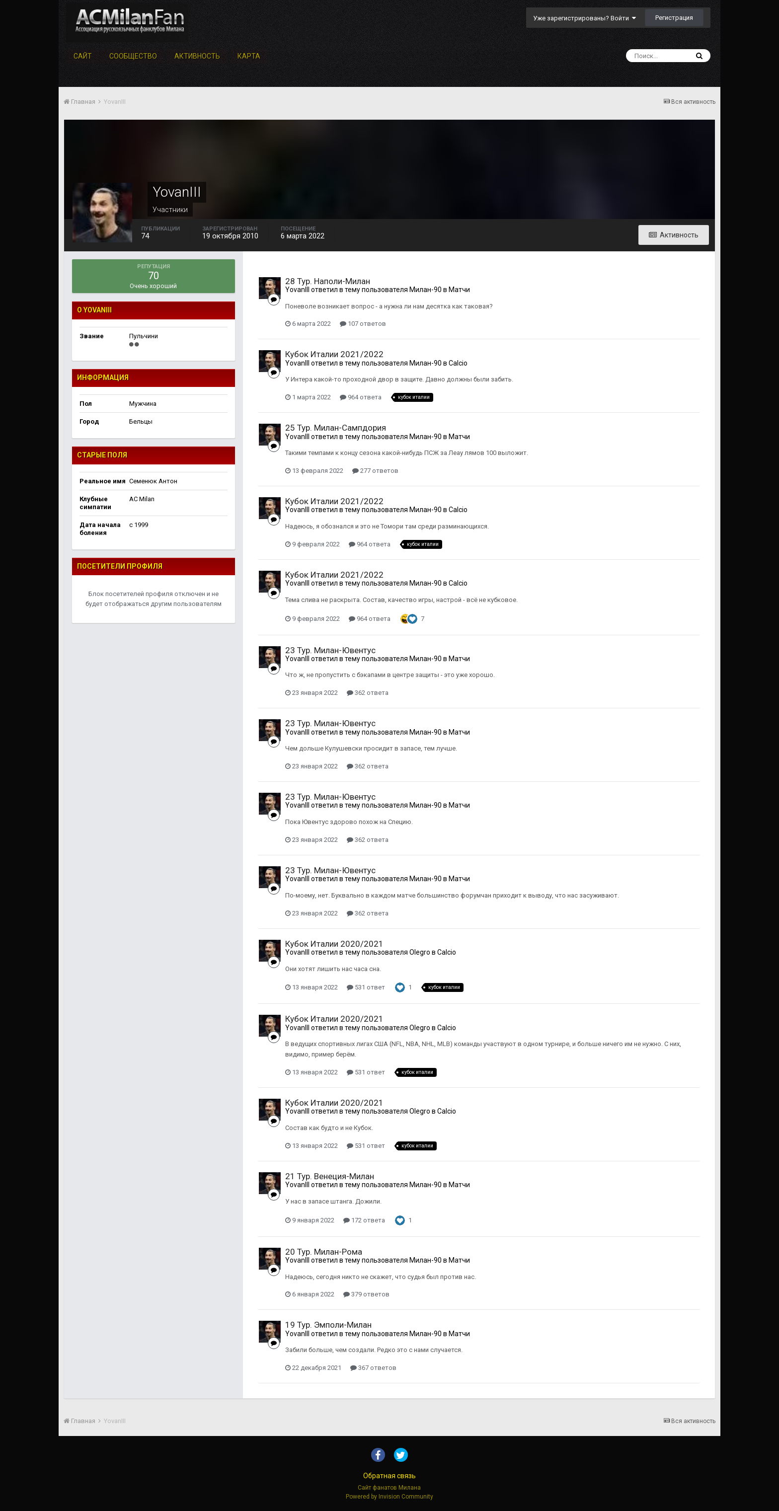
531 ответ (366, 987)
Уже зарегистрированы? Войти (584, 18)
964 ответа (361, 397)
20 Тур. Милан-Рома (323, 1252)
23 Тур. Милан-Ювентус (330, 650)
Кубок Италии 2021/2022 (334, 354)
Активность (197, 56)
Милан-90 (425, 290)
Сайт (83, 56)
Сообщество (133, 56)
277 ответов (375, 470)
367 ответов (373, 1367)
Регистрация (674, 17)
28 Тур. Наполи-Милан (327, 281)
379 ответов (366, 1294)
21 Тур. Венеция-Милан (329, 1176)
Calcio (458, 363)
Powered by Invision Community (389, 1496)
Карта (248, 56)
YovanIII (297, 290)
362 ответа (368, 692)
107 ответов (363, 323)
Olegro (419, 952)
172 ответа (364, 1220)
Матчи (459, 290)
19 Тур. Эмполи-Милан (328, 1325)
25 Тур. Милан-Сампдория (335, 428)
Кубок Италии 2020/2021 (334, 944)
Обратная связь (389, 1476)
